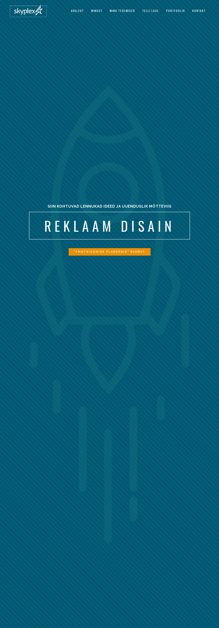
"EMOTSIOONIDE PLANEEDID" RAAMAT (109, 252)
